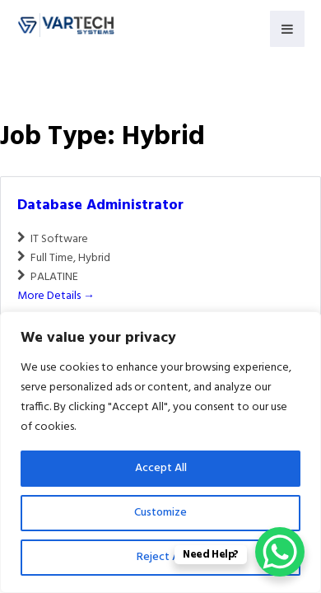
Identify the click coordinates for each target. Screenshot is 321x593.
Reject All (160, 557)
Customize (160, 512)
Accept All (161, 468)
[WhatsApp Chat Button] (280, 552)
